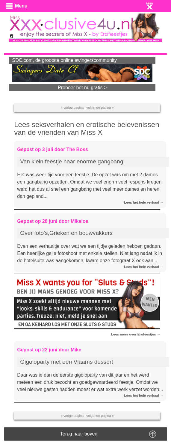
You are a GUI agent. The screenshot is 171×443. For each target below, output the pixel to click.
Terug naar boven (79, 433)
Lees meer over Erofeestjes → (136, 334)
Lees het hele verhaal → (143, 202)
